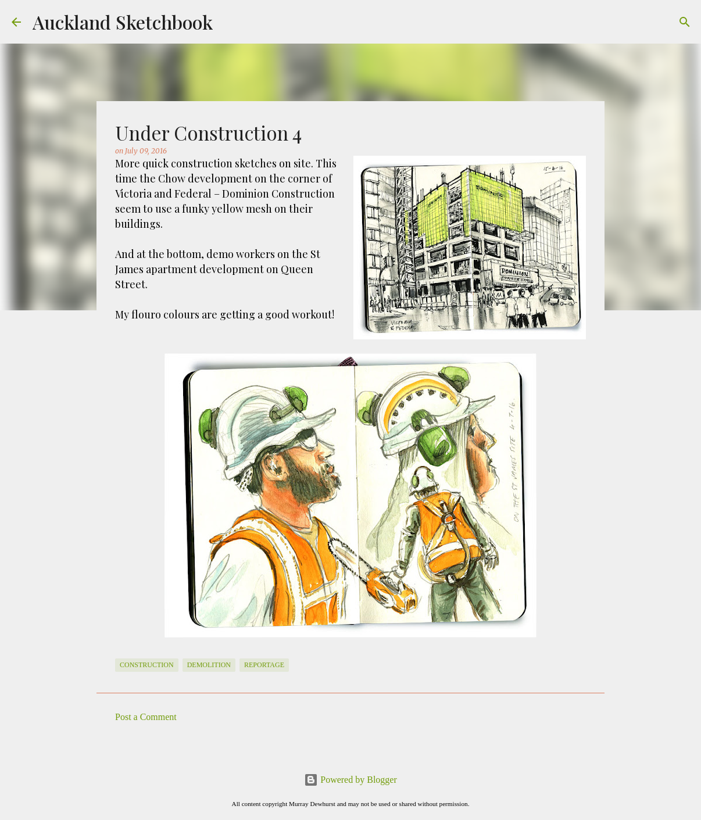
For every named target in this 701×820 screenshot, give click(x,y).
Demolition (209, 665)
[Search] (685, 22)
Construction (147, 665)
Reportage (264, 665)
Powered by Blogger (350, 780)
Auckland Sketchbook (123, 21)
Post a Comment (146, 717)
